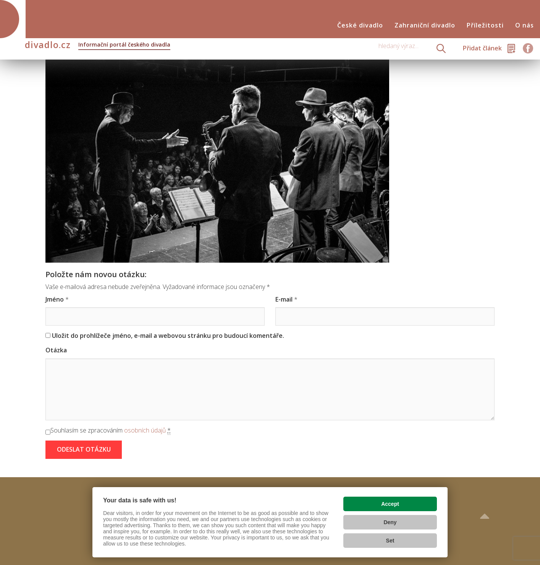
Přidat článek (482, 48)
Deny (389, 522)
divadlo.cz (97, 45)
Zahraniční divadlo (424, 25)
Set (390, 541)
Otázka (56, 350)
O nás (524, 25)
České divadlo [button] (360, 25)
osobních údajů (145, 430)
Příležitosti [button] (485, 25)
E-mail (284, 299)
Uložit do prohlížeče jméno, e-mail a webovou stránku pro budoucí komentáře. (168, 335)
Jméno (54, 299)
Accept (390, 504)
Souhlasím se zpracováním (110, 430)
